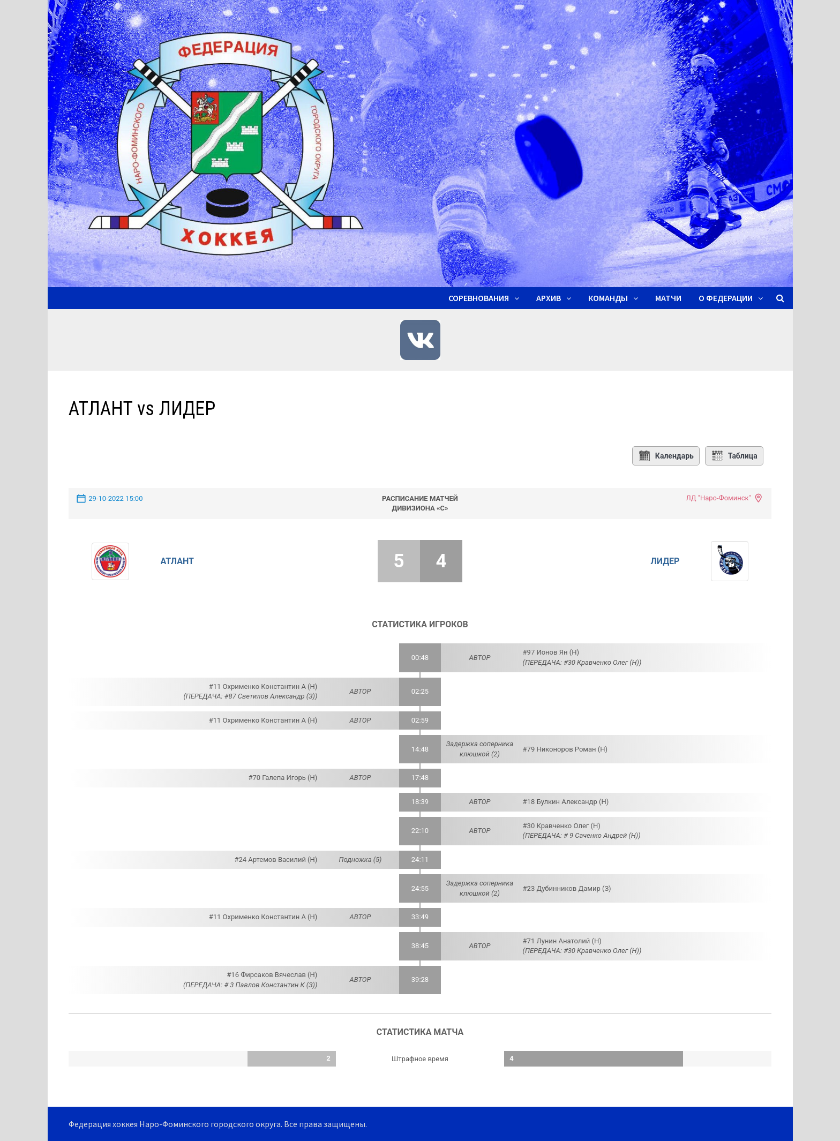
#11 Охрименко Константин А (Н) (263, 686)
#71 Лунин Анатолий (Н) (562, 941)
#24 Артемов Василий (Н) (275, 859)
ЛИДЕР (665, 561)
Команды (608, 297)
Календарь (666, 455)
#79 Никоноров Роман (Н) (565, 749)
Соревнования (478, 297)
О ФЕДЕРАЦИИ (726, 297)
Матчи (668, 297)
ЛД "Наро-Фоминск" (718, 497)
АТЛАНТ (177, 561)
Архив (548, 297)
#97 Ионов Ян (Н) (551, 652)
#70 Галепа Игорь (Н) (283, 778)
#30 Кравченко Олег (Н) (562, 826)
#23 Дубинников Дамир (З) (567, 888)
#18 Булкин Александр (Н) (566, 802)
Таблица (734, 455)
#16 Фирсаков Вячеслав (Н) (272, 975)
